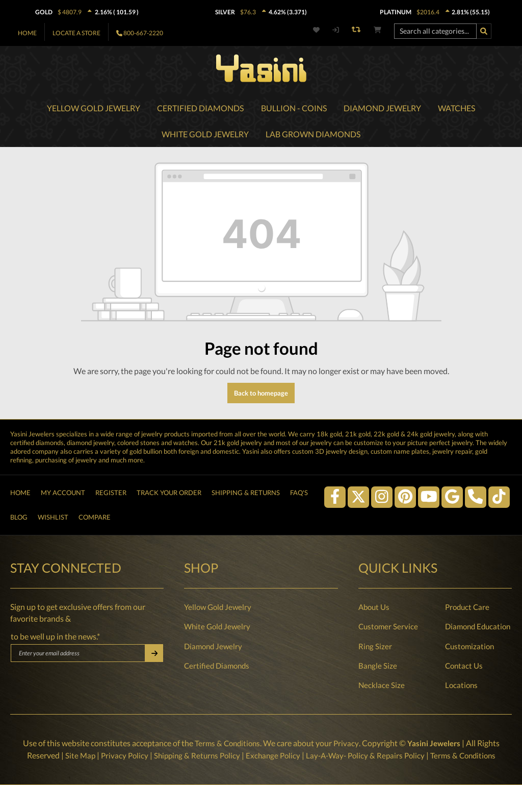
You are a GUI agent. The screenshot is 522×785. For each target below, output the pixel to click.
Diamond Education (477, 626)
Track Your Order (169, 489)
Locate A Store (76, 33)
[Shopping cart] (377, 30)
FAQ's (299, 489)
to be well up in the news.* (55, 636)
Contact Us (464, 665)
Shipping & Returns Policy (193, 755)
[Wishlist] (322, 30)
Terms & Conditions (226, 743)
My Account (63, 489)
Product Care (467, 606)
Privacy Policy (117, 755)
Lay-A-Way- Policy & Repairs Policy (368, 755)
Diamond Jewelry (213, 646)
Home (27, 33)
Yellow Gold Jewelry (217, 606)
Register (110, 489)
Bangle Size (377, 665)
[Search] (483, 31)
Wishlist (53, 516)
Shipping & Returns (246, 489)
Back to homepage (261, 394)
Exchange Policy (272, 755)
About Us (373, 606)
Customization (469, 646)
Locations (461, 685)
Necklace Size (381, 685)
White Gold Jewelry (217, 626)
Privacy (346, 743)
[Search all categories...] (435, 31)
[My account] (335, 30)
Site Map (72, 755)
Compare (95, 516)
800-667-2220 (143, 33)
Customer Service (388, 626)
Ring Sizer (375, 646)
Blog (19, 516)
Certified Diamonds (216, 665)
